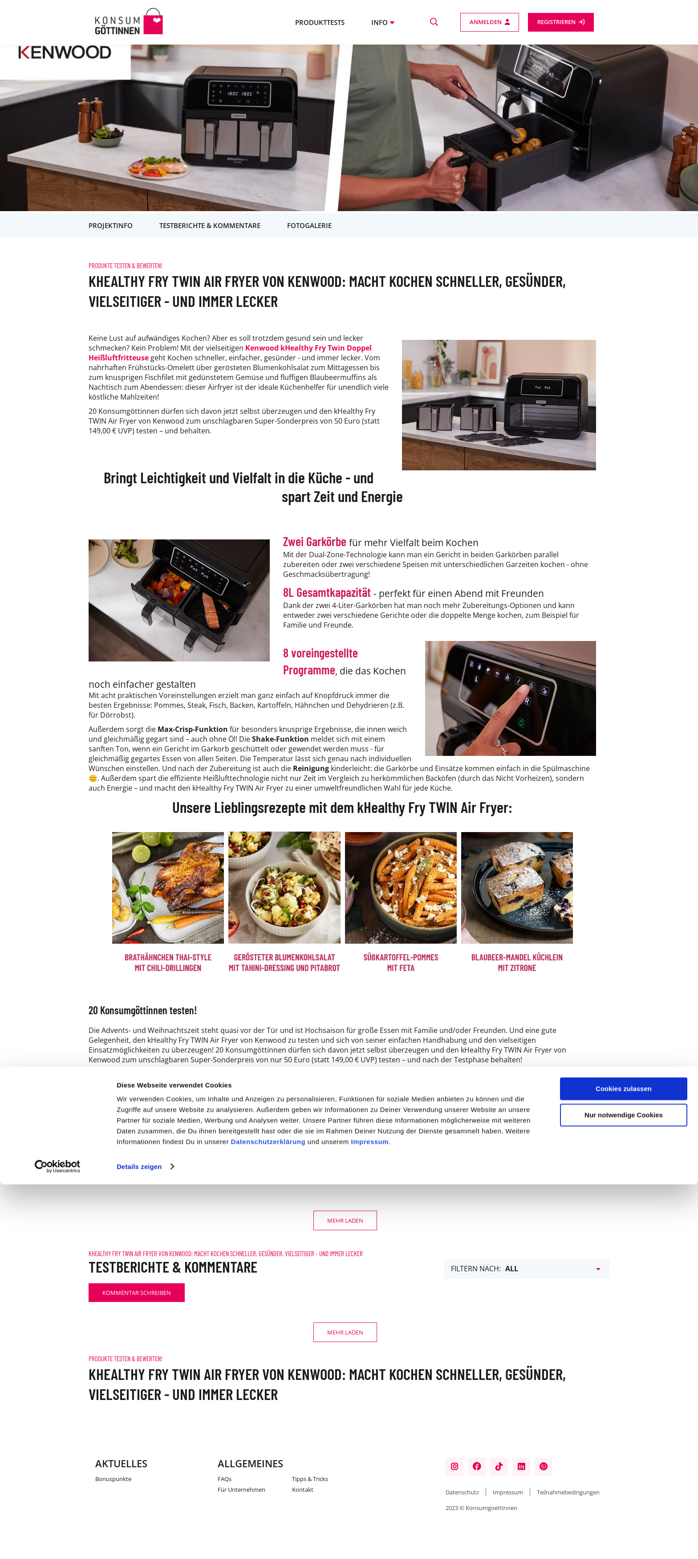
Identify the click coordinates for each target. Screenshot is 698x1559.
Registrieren (556, 22)
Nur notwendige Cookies (623, 1490)
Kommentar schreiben (561, 1128)
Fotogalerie (309, 225)
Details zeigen (139, 1541)
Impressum (370, 1517)
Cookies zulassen (624, 1464)
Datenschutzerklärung (268, 1517)
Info (379, 22)
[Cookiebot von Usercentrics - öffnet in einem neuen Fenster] (58, 1541)
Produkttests (320, 22)
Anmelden (486, 22)
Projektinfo (111, 225)
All (511, 1268)
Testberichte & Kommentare (209, 225)
